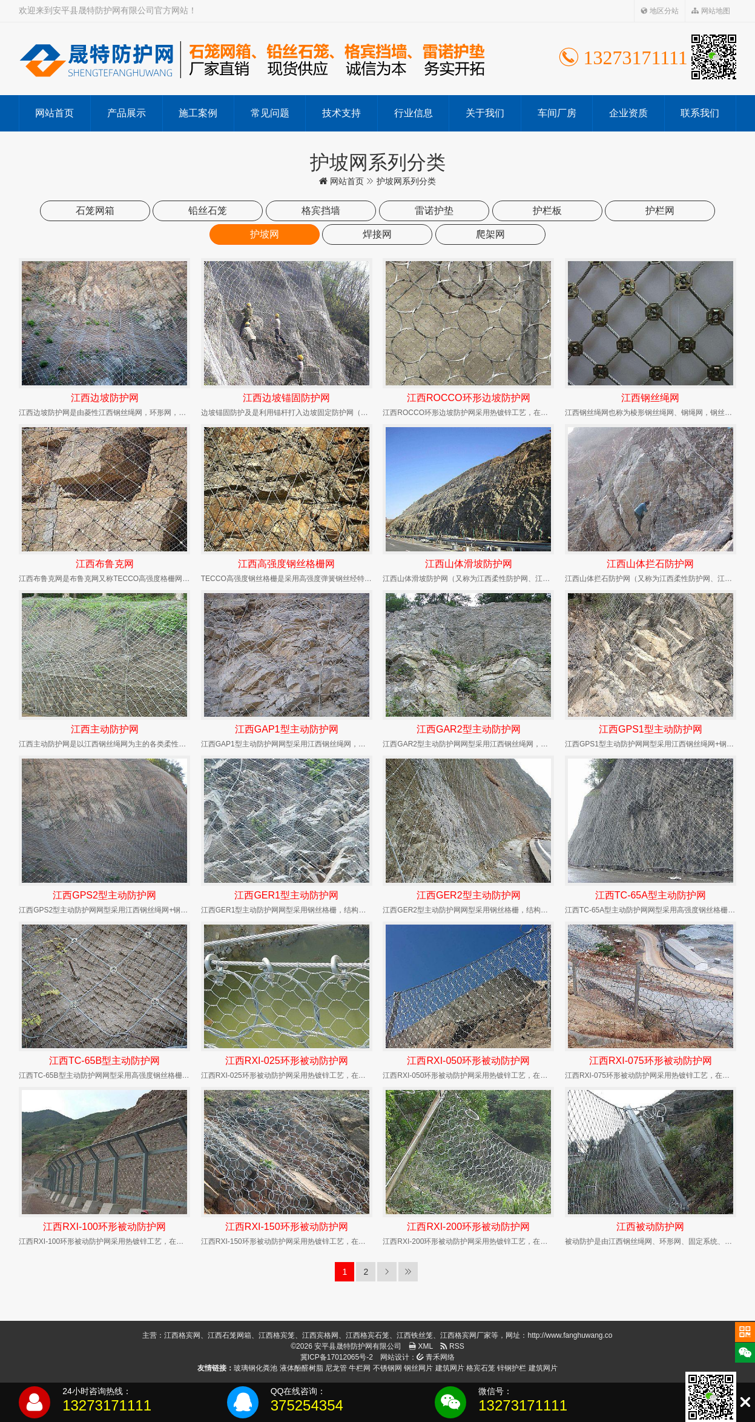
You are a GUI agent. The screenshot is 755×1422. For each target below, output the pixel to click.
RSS (452, 1346)
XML (421, 1346)
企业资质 (628, 113)
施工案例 (198, 113)
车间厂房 (557, 113)
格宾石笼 (480, 1368)
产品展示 (126, 113)
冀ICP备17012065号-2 (336, 1357)
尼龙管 (336, 1368)
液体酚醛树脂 (301, 1368)
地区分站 (660, 11)
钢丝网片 (418, 1368)
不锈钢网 (387, 1368)
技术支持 (341, 113)
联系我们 (700, 113)
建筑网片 (449, 1368)
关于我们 (485, 113)
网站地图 (710, 11)
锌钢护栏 (511, 1368)
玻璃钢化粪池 (255, 1368)
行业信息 (413, 113)
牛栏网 (360, 1368)
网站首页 (54, 113)
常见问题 (270, 113)
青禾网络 (436, 1357)
